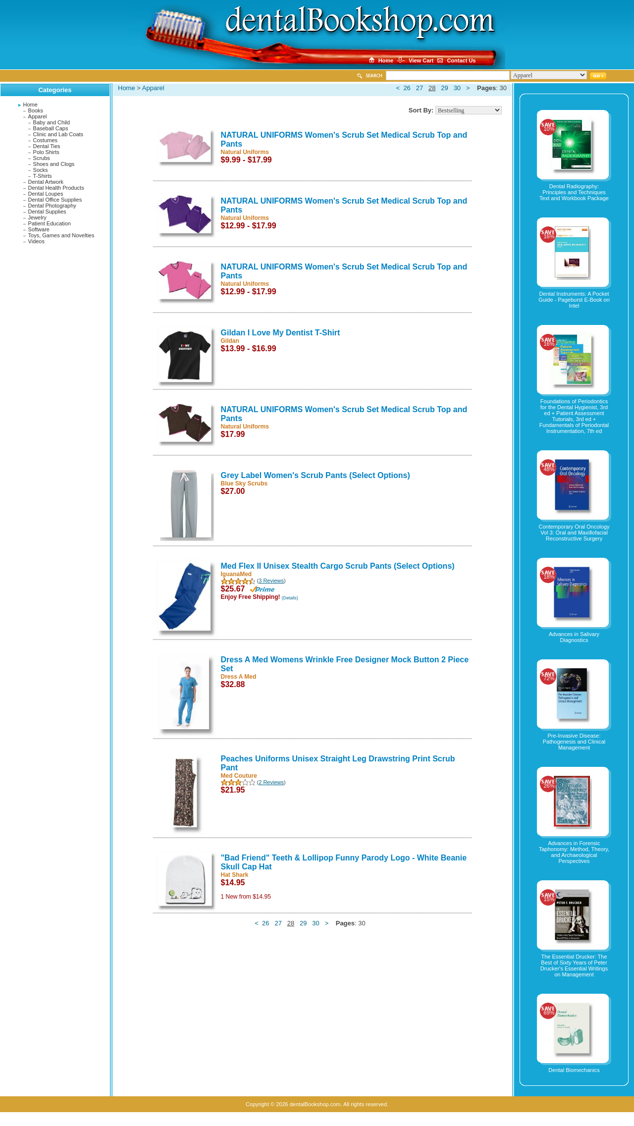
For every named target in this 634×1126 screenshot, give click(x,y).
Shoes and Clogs (54, 164)
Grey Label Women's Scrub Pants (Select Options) (315, 475)
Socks (40, 170)
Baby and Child (51, 122)
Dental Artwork (46, 182)
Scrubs (41, 158)
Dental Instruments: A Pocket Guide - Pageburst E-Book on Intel (574, 300)
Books (36, 110)
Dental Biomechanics (573, 1070)
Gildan (230, 340)
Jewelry (37, 217)
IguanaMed (236, 574)
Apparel (37, 116)
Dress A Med (239, 676)
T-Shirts (42, 176)
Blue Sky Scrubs (244, 483)
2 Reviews (271, 782)
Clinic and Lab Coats (58, 134)
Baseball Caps (50, 128)
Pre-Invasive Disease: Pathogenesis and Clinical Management (574, 742)
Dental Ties (46, 146)
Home (30, 104)
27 (419, 88)
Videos (36, 241)
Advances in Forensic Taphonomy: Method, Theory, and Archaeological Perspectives (574, 852)
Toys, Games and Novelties (61, 235)
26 (406, 88)
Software (39, 229)
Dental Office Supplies (55, 200)
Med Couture (239, 775)
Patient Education (49, 223)
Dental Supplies (47, 211)
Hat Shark (235, 874)
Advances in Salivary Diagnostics (574, 637)
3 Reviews (271, 581)
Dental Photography (52, 206)
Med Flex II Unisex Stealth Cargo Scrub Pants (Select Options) (338, 566)
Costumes (45, 140)
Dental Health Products (56, 188)
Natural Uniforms (245, 152)
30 (457, 88)
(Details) (290, 597)
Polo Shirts (46, 152)
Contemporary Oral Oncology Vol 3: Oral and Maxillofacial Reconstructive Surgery (573, 532)
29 (444, 88)
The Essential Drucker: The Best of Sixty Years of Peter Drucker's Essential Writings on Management (574, 965)
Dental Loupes (45, 194)
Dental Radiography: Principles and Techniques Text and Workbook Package (574, 192)
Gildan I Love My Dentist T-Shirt (280, 332)
